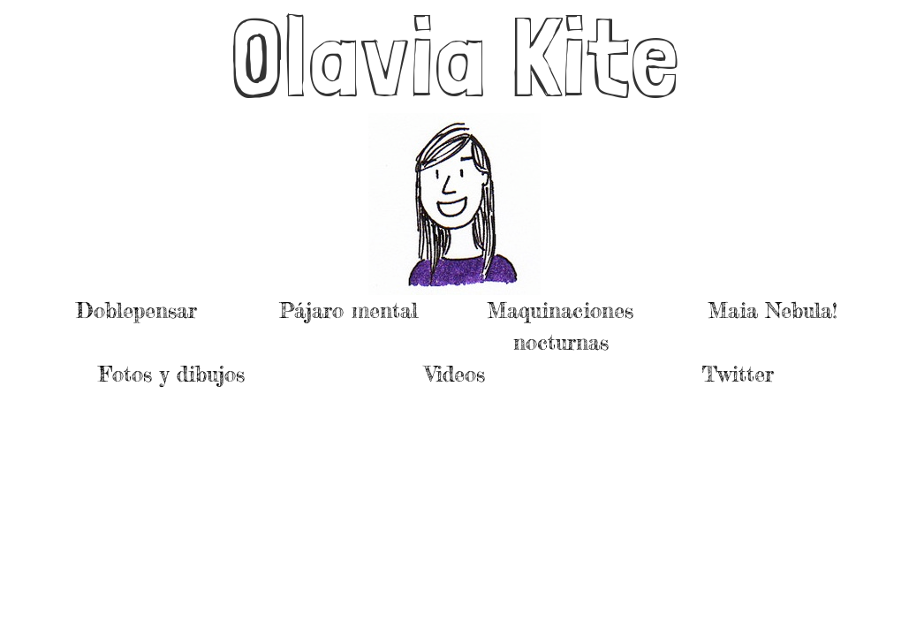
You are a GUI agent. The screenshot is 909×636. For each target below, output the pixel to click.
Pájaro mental (348, 310)
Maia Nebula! (772, 310)
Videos (455, 374)
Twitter (737, 374)
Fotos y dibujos (172, 374)
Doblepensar (136, 310)
